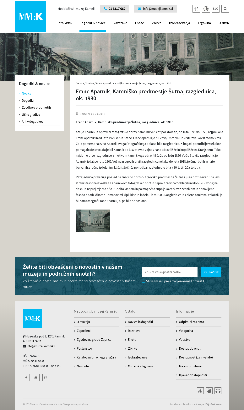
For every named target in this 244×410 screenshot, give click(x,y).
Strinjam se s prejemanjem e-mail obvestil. (173, 281)
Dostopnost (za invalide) (196, 357)
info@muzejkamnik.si (41, 346)
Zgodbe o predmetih (35, 107)
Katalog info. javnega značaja (96, 357)
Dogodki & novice (92, 26)
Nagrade (83, 366)
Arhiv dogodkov (31, 121)
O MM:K (224, 23)
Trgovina (204, 23)
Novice (25, 93)
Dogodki (26, 100)
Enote (139, 23)
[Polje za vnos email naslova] (170, 272)
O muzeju (83, 322)
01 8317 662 (33, 341)
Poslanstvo (84, 348)
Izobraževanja (179, 23)
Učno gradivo (29, 114)
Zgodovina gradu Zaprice (94, 339)
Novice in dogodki (140, 322)
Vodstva (184, 339)
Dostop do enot (190, 348)
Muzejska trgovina (140, 366)
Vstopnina (186, 331)
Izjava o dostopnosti (193, 375)
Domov (80, 83)
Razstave (120, 23)
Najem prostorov (190, 366)
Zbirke (156, 23)
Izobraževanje (137, 357)
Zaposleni (83, 331)
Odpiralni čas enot (191, 322)
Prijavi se (211, 272)
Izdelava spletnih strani (183, 404)
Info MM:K (64, 23)
